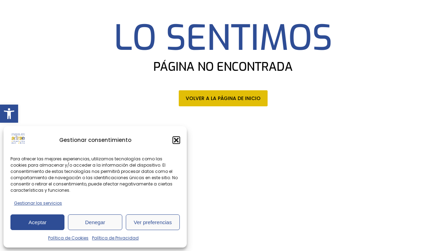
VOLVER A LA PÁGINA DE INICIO (223, 98)
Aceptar (38, 222)
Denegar (95, 222)
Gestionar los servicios (38, 203)
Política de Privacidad (115, 238)
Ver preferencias (153, 222)
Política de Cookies (68, 238)
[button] (9, 114)
